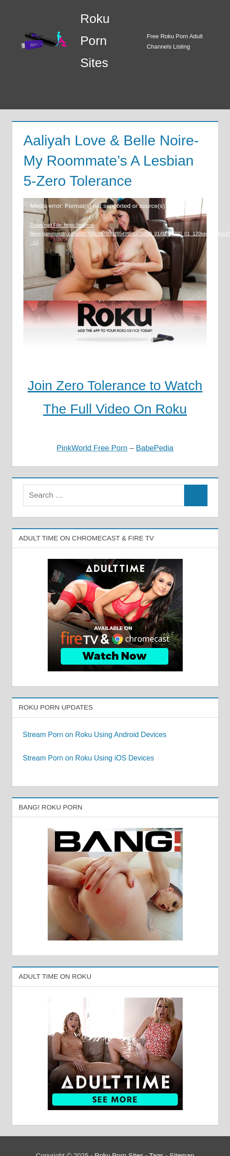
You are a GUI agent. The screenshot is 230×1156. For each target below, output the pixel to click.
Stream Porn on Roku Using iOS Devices (88, 758)
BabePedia (154, 448)
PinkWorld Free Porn (92, 448)
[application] (115, 234)
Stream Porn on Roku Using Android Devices (95, 734)
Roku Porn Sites (94, 41)
